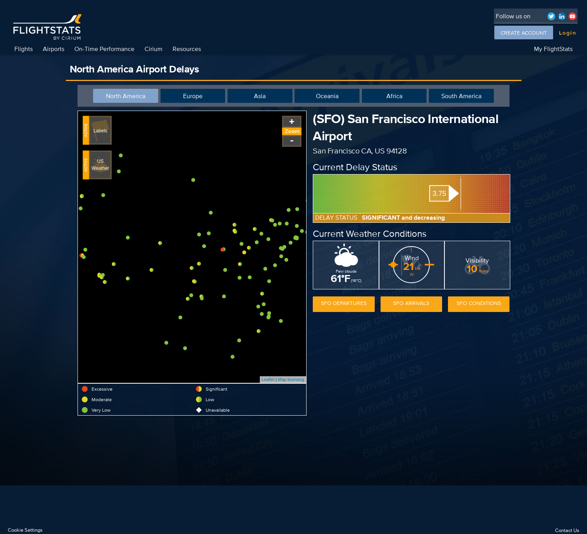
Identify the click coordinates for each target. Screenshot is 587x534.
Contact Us (567, 530)
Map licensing (291, 379)
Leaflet (268, 379)
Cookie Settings (25, 530)
